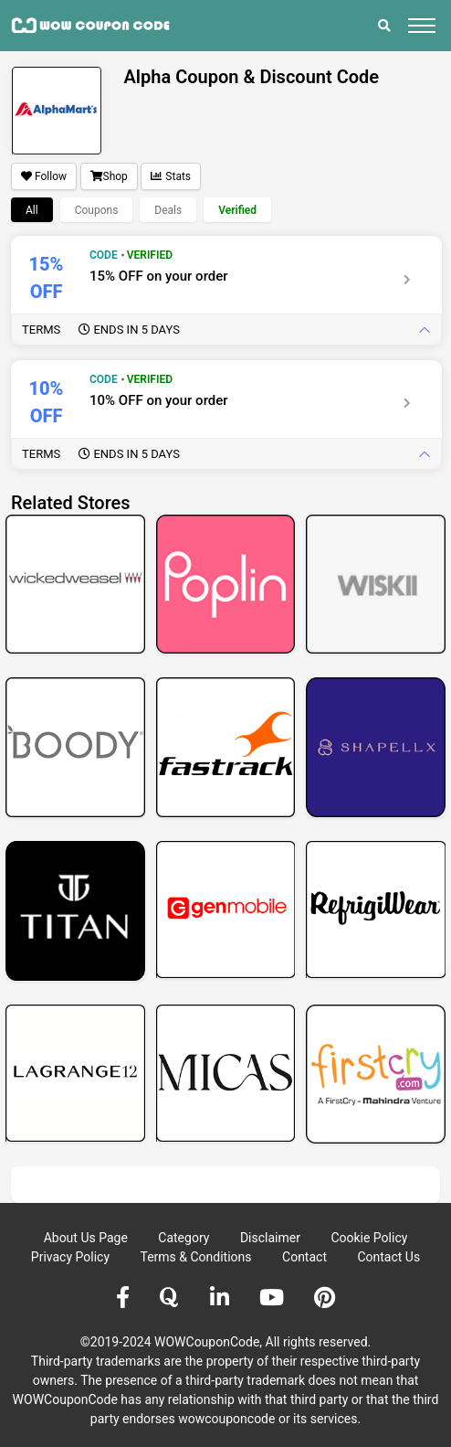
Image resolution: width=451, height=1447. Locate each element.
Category (183, 1237)
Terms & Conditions (195, 1257)
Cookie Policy (368, 1237)
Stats (171, 176)
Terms (101, 330)
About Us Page (86, 1237)
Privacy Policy (70, 1257)
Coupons (97, 210)
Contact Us (388, 1257)
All (32, 210)
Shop (109, 176)
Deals (168, 210)
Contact (304, 1257)
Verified (237, 210)
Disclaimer (270, 1237)
